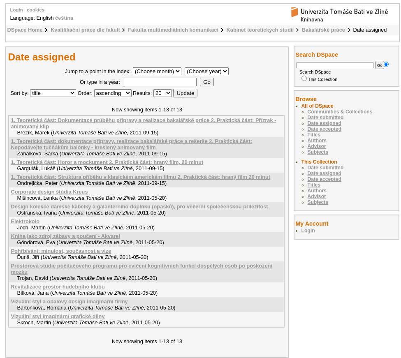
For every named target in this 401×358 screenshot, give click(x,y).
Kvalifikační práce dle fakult (85, 30)
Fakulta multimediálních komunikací (173, 30)
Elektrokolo (25, 221)
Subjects (318, 152)
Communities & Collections (340, 112)
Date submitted (326, 117)
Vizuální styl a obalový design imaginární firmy (69, 301)
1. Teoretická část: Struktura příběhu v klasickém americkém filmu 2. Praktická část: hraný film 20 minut (141, 177)
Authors (317, 140)
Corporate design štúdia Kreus (49, 192)
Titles (314, 135)
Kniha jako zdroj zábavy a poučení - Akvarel (66, 236)
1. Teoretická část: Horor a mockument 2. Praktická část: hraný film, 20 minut (107, 162)
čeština (64, 18)
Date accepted (324, 129)
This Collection (319, 79)
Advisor (317, 146)
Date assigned (324, 123)
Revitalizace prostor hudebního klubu (58, 287)
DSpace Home (25, 30)
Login (16, 9)
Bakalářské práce (323, 30)
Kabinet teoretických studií (260, 30)
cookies (35, 9)
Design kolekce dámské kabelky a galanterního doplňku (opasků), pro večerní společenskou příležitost (139, 206)
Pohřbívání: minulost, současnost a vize (61, 251)
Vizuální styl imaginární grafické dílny (58, 316)
